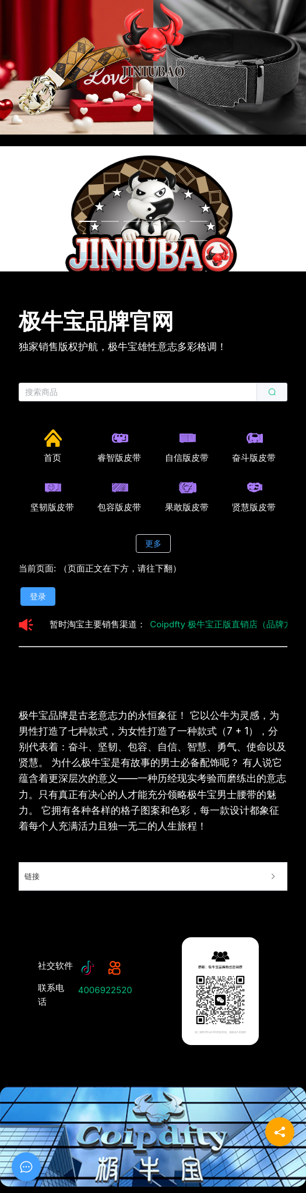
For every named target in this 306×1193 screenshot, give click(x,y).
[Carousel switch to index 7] (87, 240)
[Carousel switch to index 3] (131, 221)
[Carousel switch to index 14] (109, 259)
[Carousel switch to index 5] (176, 221)
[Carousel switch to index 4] (154, 221)
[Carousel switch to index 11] (176, 240)
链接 (150, 876)
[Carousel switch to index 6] (198, 221)
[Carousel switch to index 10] (154, 240)
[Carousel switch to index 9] (131, 240)
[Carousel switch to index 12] (198, 240)
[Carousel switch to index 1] (87, 221)
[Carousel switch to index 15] (131, 259)
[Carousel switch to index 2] (109, 221)
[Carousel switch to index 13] (87, 259)
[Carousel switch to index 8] (109, 240)
